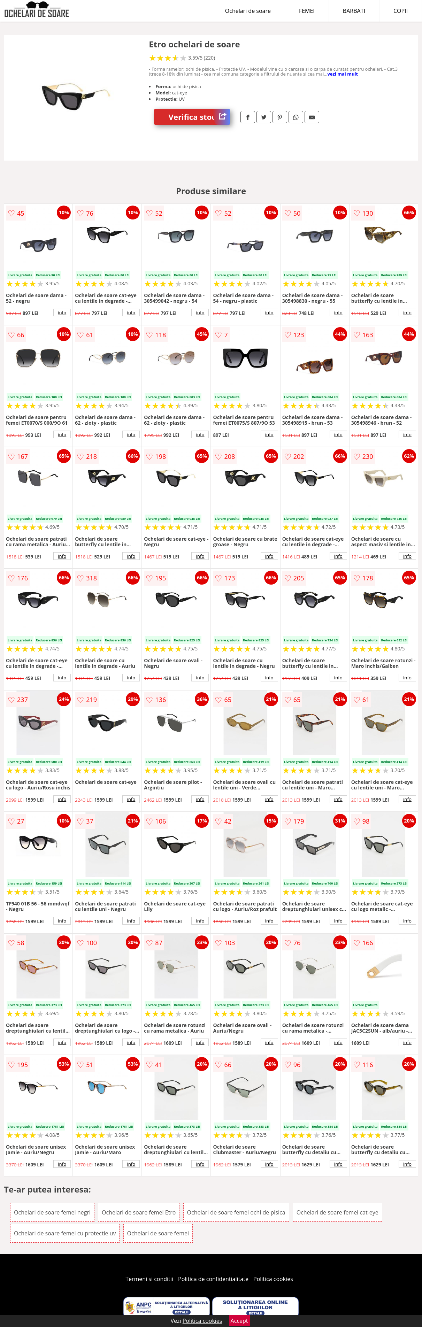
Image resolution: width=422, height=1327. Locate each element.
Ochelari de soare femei (158, 1233)
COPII (400, 11)
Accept (239, 1321)
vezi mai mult (342, 74)
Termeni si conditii (149, 1279)
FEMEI (307, 11)
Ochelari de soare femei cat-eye (337, 1212)
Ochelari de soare (248, 11)
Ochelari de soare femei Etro (139, 1212)
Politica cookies (273, 1279)
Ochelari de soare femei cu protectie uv (65, 1233)
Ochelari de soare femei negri (52, 1212)
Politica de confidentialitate (213, 1279)
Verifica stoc (199, 117)
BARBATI (354, 11)
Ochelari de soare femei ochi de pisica (236, 1212)
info (62, 312)
